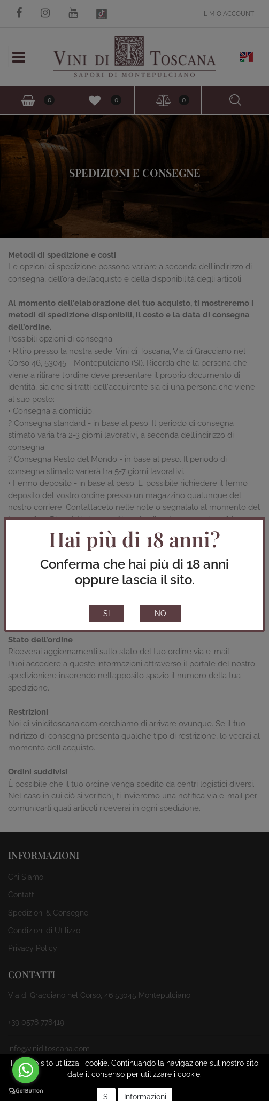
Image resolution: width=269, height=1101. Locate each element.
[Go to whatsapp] (25, 1070)
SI (106, 613)
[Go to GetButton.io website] (26, 1090)
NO (160, 613)
